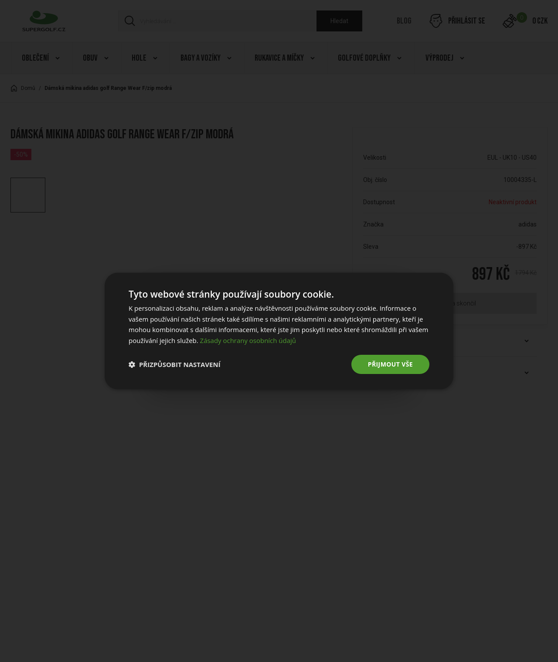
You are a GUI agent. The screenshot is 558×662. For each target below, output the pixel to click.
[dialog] (279, 330)
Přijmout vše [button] (390, 364)
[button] (175, 364)
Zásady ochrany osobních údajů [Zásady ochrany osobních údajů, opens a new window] (248, 340)
